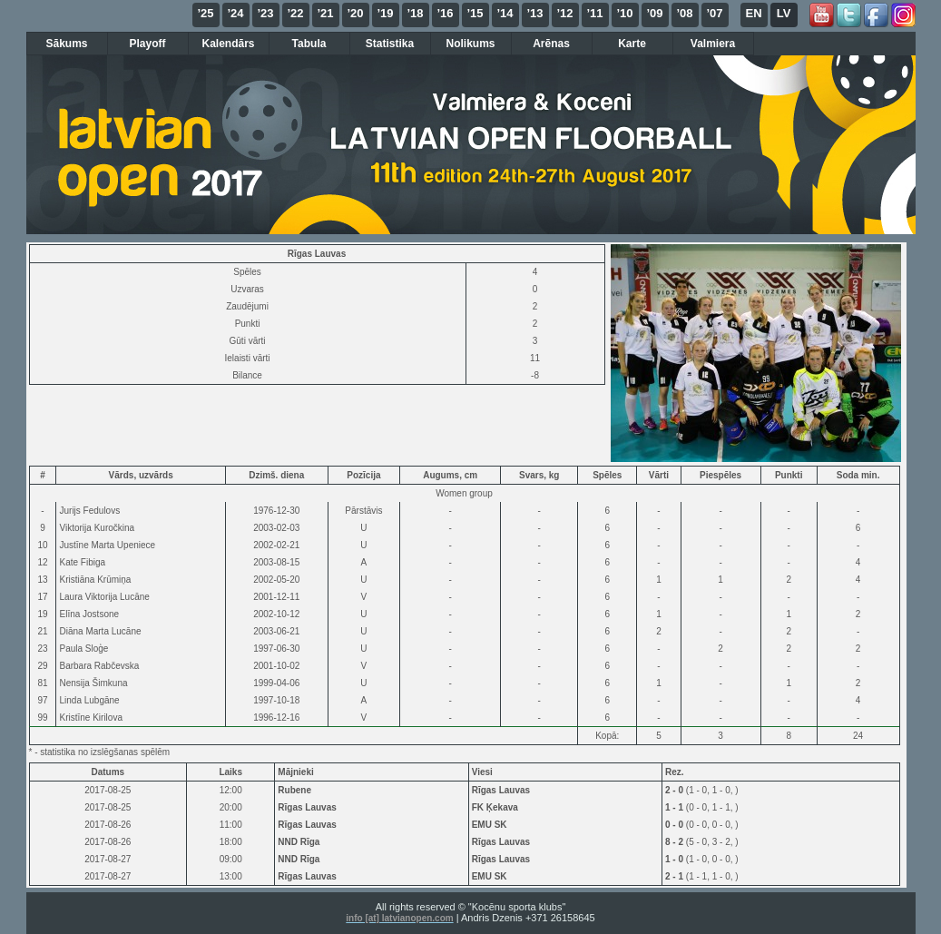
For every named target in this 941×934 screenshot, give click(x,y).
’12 (564, 13)
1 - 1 (675, 807)
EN (753, 13)
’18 (415, 13)
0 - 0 (675, 825)
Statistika (390, 43)
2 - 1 (675, 876)
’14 (504, 13)
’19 (385, 13)
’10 (624, 13)
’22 (295, 13)
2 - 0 (675, 790)
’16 (444, 13)
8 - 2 (675, 842)
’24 (235, 13)
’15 (474, 13)
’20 (355, 13)
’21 (325, 13)
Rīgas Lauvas (501, 790)
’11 (594, 13)
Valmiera (713, 43)
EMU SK (489, 825)
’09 (654, 13)
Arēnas (551, 43)
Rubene (294, 790)
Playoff (147, 43)
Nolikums (470, 43)
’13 (534, 13)
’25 (205, 13)
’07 (714, 13)
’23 (265, 13)
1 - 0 (675, 859)
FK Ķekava (495, 807)
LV (784, 13)
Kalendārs (227, 43)
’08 (684, 13)
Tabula (309, 43)
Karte (632, 43)
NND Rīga (298, 842)
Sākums (66, 43)
